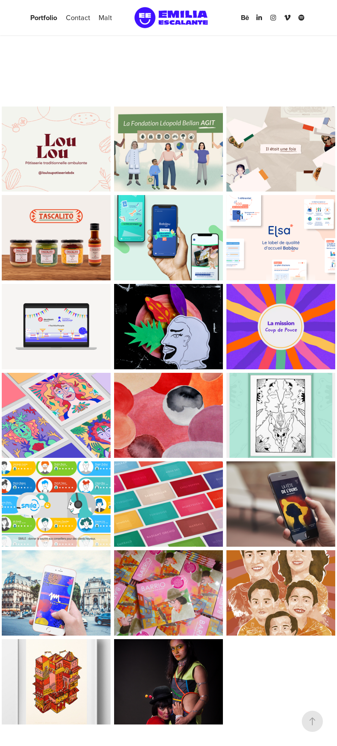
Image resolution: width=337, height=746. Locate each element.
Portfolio (43, 17)
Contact (78, 17)
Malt (105, 17)
